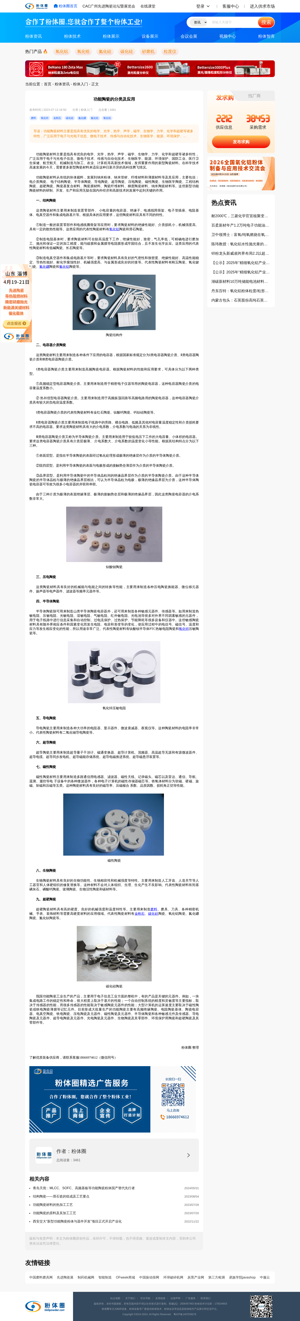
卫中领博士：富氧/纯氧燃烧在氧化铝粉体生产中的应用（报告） (241, 235)
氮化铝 (64, 266)
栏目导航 (145, 1298)
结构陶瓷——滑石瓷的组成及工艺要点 (61, 1196)
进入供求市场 (262, 6)
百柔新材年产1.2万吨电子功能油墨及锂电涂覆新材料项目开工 (241, 225)
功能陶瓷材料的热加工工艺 (53, 1204)
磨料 (153, 909)
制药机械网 (86, 1277)
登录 (200, 6)
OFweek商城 (125, 1277)
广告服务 (191, 1298)
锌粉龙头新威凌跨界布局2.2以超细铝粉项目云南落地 (241, 253)
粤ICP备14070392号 (185, 1314)
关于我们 (130, 1298)
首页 (47, 84)
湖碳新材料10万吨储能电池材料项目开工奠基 (241, 281)
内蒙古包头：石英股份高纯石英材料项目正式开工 (241, 300)
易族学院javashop (242, 1277)
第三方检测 (216, 1277)
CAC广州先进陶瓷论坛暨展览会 (108, 6)
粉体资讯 (33, 36)
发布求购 (241, 142)
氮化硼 (44, 266)
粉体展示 (111, 36)
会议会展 (189, 36)
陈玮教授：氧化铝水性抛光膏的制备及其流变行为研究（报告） (241, 244)
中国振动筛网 (149, 1277)
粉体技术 (72, 36)
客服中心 (230, 6)
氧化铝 (62, 51)
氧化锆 (83, 51)
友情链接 (160, 1298)
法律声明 (175, 1298)
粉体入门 (80, 84)
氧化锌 (184, 629)
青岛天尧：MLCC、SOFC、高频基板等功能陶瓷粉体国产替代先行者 (84, 1188)
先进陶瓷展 (65, 1277)
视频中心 (227, 36)
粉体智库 (266, 36)
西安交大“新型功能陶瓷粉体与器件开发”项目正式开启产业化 (77, 1221)
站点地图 (115, 1298)
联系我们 (206, 1298)
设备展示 (150, 36)
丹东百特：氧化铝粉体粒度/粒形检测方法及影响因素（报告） (241, 291)
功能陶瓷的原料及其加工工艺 (54, 1213)
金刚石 (140, 913)
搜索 (266, 22)
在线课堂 (147, 6)
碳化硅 (126, 51)
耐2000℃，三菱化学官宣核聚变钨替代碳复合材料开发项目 (241, 216)
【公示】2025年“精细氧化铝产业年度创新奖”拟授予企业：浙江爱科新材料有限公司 (241, 263)
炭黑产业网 (195, 1277)
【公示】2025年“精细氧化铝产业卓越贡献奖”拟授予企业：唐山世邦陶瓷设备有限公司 (241, 272)
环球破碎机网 (173, 1277)
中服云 (265, 1277)
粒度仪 (170, 51)
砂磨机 (148, 51)
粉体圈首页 (65, 6)
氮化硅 (105, 51)
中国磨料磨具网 (41, 1277)
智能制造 (105, 1277)
